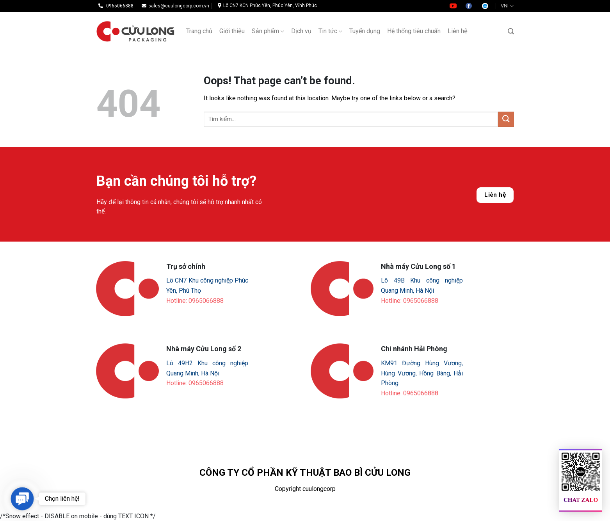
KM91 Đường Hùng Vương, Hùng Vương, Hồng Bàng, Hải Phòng (422, 373)
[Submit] (506, 119)
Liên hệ (495, 194)
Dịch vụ (301, 31)
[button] (22, 498)
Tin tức (330, 31)
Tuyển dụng (364, 31)
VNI (507, 6)
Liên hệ (458, 31)
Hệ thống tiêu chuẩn (414, 31)
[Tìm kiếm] (511, 31)
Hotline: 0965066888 (195, 300)
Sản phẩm (268, 31)
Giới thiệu (232, 31)
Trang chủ (199, 31)
